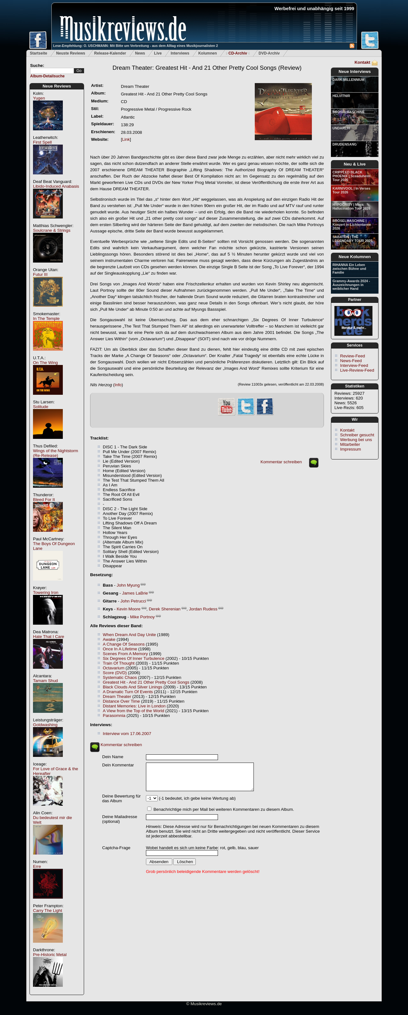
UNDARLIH (341, 128)
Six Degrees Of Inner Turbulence (133, 658)
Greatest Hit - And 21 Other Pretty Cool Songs (146, 682)
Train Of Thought (119, 663)
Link (126, 139)
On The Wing (45, 362)
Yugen (39, 98)
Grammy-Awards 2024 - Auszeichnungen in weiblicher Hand (351, 284)
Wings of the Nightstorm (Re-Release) (55, 453)
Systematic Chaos (120, 677)
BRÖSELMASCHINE (348, 112)
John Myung (128, 585)
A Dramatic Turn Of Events (128, 691)
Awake (109, 639)
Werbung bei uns (356, 439)
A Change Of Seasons (124, 644)
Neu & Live (355, 164)
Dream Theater (117, 696)
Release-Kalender (110, 53)
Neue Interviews (355, 71)
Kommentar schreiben (281, 461)
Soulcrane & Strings (51, 230)
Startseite (38, 53)
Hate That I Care (48, 636)
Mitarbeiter (350, 444)
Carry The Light (47, 910)
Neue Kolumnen (355, 256)
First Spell (42, 142)
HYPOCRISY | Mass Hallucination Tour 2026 (351, 206)
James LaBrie (135, 593)
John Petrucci (133, 601)
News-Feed (351, 360)
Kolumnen (207, 53)
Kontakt (362, 62)
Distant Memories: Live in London (134, 706)
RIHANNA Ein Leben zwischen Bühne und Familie (349, 268)
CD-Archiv (237, 53)
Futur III (40, 274)
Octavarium (113, 668)
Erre (37, 866)
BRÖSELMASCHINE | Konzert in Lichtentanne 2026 (351, 224)
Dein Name (112, 756)
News (140, 53)
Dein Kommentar (118, 765)
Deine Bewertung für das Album (121, 798)
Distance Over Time (121, 701)
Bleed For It (44, 499)
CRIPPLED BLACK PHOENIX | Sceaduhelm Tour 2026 (351, 176)
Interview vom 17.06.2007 (127, 733)
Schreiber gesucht (357, 435)
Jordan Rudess (203, 609)
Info (118, 384)
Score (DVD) (115, 672)
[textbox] (52, 71)
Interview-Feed (354, 365)
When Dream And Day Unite (129, 634)
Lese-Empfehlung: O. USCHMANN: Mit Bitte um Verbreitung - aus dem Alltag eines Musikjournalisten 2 (135, 46)
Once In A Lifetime (120, 649)
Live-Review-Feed (357, 370)
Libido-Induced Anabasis (56, 186)
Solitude (40, 406)
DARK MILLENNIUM (348, 79)
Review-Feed (352, 356)
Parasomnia (114, 715)
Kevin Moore (129, 609)
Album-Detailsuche (47, 76)
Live (158, 53)
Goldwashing (45, 724)
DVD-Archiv (269, 53)
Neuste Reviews (70, 53)
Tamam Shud (45, 680)
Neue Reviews (57, 86)
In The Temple (46, 318)
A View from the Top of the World (133, 710)
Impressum (350, 449)
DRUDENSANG (344, 144)
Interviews (180, 53)
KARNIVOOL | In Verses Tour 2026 (351, 190)
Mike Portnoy (142, 617)
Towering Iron (45, 592)
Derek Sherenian (165, 609)
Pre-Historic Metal (50, 954)
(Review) (207, 67)
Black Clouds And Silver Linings (132, 687)
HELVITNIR (341, 96)
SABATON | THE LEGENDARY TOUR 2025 (352, 239)
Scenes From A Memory (125, 653)
